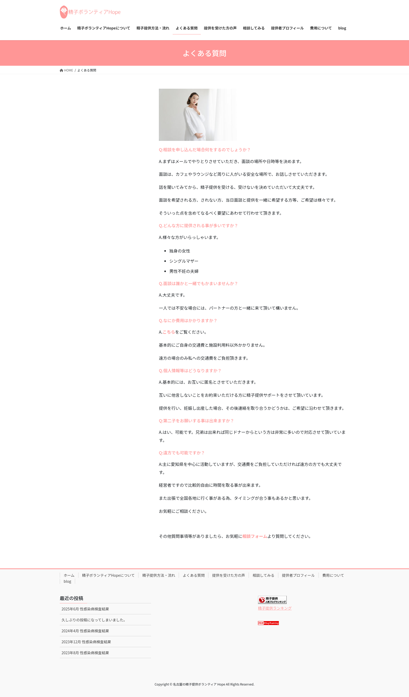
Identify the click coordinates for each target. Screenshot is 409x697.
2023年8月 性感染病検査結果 (85, 652)
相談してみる (263, 575)
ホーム (69, 575)
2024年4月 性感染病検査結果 (85, 630)
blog (67, 581)
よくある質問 (193, 575)
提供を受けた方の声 (228, 575)
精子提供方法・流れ (158, 575)
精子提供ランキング (275, 608)
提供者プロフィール (298, 575)
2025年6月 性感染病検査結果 (85, 608)
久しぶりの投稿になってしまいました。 (94, 619)
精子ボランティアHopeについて (108, 575)
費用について (333, 575)
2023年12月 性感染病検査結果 (86, 641)
